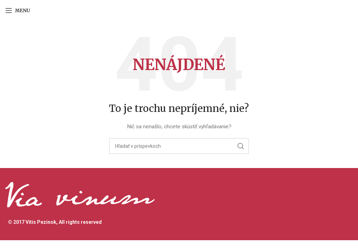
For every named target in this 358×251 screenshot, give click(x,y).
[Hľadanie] (179, 146)
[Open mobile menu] (18, 10)
